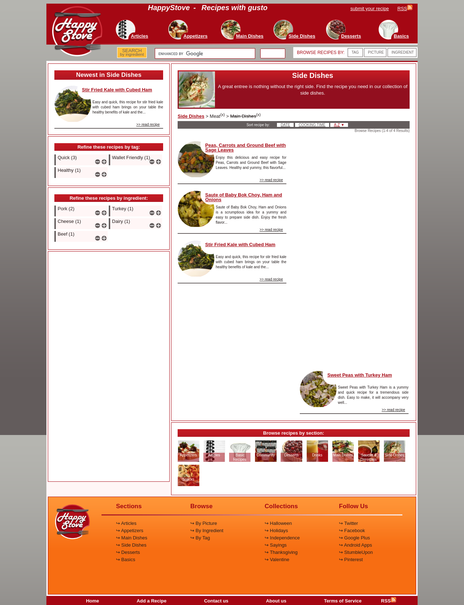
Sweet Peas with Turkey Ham (359, 375)
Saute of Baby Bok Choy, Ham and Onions (243, 197)
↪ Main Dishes (131, 537)
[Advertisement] (108, 367)
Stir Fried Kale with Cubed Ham (117, 89)
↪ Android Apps (355, 545)
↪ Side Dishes (131, 545)
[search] (204, 53)
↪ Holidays (276, 530)
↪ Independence (282, 537)
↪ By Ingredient (206, 530)
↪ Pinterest (351, 559)
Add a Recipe (151, 601)
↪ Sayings (276, 545)
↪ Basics (125, 559)
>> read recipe (148, 125)
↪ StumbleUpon (356, 552)
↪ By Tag (200, 537)
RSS (388, 601)
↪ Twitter (348, 523)
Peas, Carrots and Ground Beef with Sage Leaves (245, 147)
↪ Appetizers (129, 530)
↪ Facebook (352, 530)
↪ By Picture (203, 523)
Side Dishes (191, 116)
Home (92, 601)
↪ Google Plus (354, 537)
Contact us (216, 601)
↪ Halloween (278, 523)
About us (276, 601)
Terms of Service (343, 601)
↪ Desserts (128, 552)
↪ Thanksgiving (281, 552)
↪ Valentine (277, 559)
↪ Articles (126, 523)
